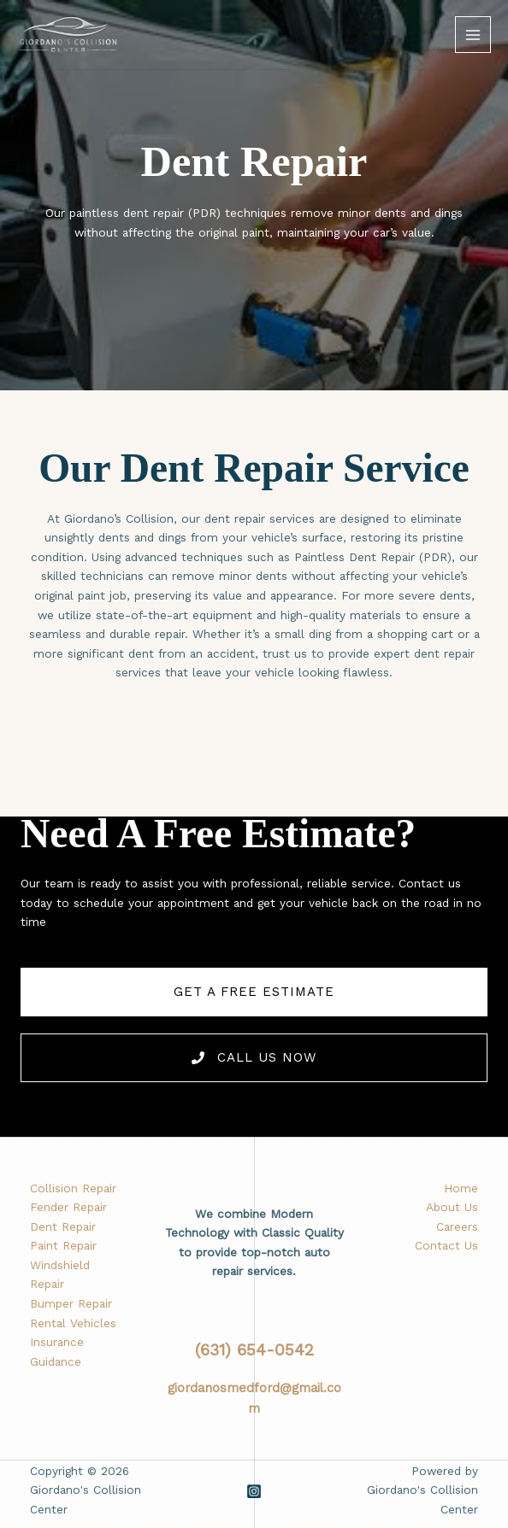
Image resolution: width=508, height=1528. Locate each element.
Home (461, 1188)
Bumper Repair (71, 1303)
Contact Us (446, 1245)
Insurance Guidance (57, 1351)
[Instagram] (254, 1491)
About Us (452, 1207)
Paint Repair (63, 1245)
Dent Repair (63, 1226)
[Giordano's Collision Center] (68, 35)
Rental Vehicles (73, 1323)
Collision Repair (73, 1188)
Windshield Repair (60, 1274)
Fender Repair (68, 1207)
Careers (457, 1226)
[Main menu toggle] (473, 34)
